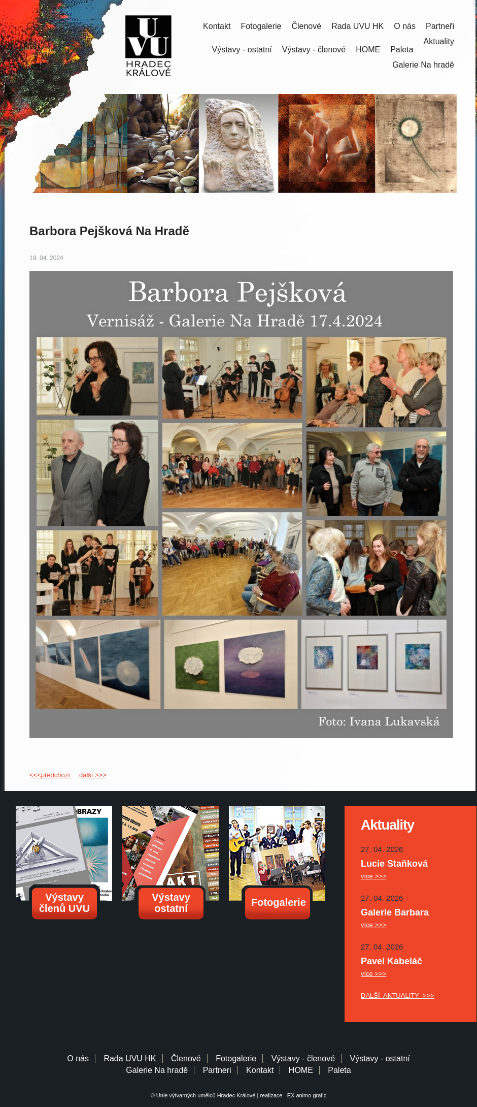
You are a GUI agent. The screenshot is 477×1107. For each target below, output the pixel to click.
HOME (368, 49)
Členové (306, 26)
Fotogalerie (261, 26)
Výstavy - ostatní (242, 49)
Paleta (401, 49)
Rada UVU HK (357, 26)
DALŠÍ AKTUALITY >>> (397, 995)
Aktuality (439, 41)
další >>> (93, 775)
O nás (405, 26)
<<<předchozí (50, 775)
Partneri (217, 1070)
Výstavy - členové (314, 49)
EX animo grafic (305, 1095)
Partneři (440, 26)
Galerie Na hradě (157, 1070)
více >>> (373, 876)
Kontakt (216, 26)
